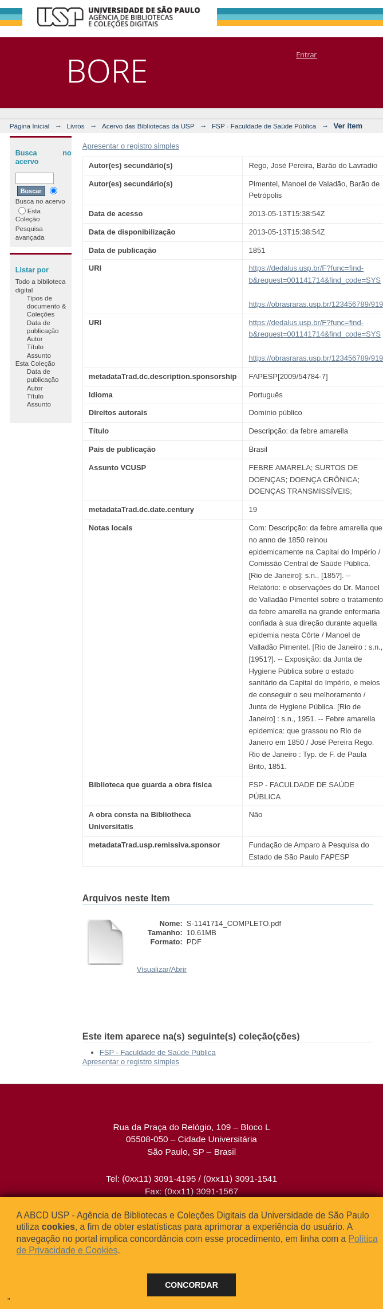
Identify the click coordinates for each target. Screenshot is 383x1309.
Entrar (306, 54)
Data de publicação (43, 326)
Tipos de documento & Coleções (46, 306)
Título (35, 346)
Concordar (191, 1285)
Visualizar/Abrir (162, 969)
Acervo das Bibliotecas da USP (148, 126)
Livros (76, 126)
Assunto (39, 355)
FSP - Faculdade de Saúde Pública (264, 126)
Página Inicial (30, 126)
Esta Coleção (28, 214)
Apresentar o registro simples (130, 146)
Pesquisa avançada (30, 232)
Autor (35, 338)
